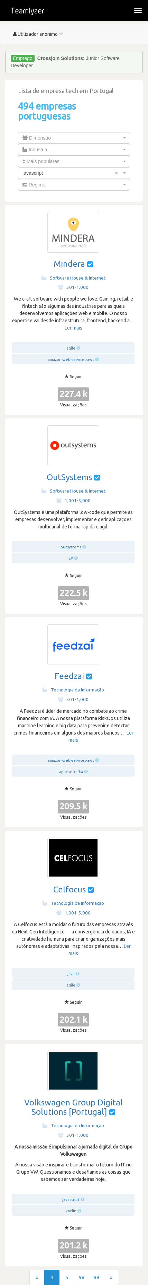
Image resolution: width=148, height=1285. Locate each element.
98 (81, 1277)
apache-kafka (71, 772)
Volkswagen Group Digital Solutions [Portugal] (73, 1107)
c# (71, 558)
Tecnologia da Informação (73, 689)
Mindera (69, 264)
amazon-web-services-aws (71, 359)
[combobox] (74, 138)
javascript (71, 1199)
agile (70, 348)
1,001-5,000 (73, 500)
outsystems (71, 547)
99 (96, 1277)
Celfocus (69, 889)
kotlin (71, 1211)
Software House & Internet (73, 278)
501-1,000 (73, 287)
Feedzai (69, 676)
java (71, 974)
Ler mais (73, 328)
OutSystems (69, 477)
